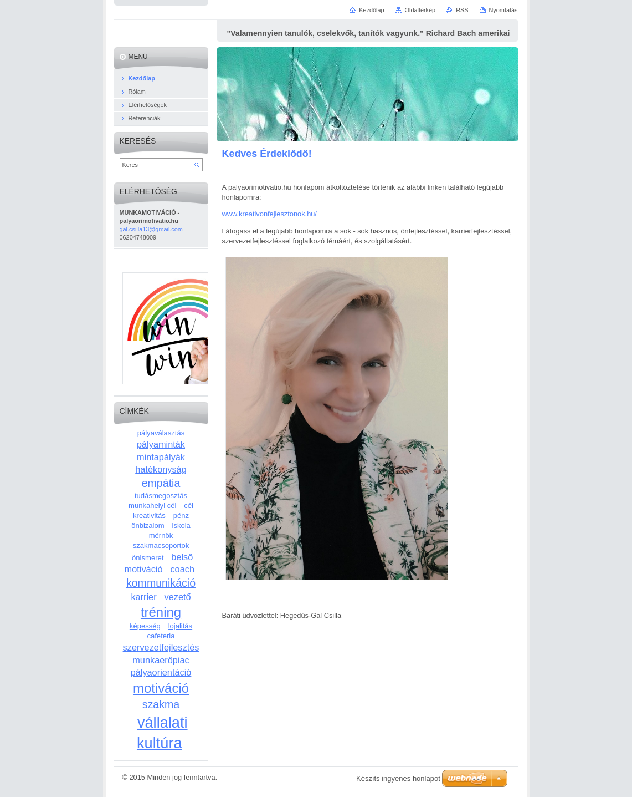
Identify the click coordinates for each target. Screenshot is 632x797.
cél (188, 505)
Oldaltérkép (420, 10)
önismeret (147, 558)
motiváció (161, 688)
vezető (178, 597)
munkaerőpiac (160, 660)
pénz (181, 515)
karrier (143, 597)
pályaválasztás (161, 433)
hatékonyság (161, 469)
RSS (462, 10)
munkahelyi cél (152, 505)
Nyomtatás (503, 10)
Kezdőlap (371, 10)
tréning (161, 612)
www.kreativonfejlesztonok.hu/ (269, 214)
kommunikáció (161, 583)
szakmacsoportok (161, 545)
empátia (161, 483)
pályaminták (161, 444)
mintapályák (161, 457)
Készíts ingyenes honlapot (398, 778)
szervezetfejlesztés (161, 647)
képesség (145, 626)
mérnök (161, 535)
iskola (181, 525)
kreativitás (149, 515)
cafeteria (160, 636)
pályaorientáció (161, 672)
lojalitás (180, 626)
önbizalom (147, 525)
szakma (160, 704)
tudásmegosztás (161, 495)
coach (182, 569)
